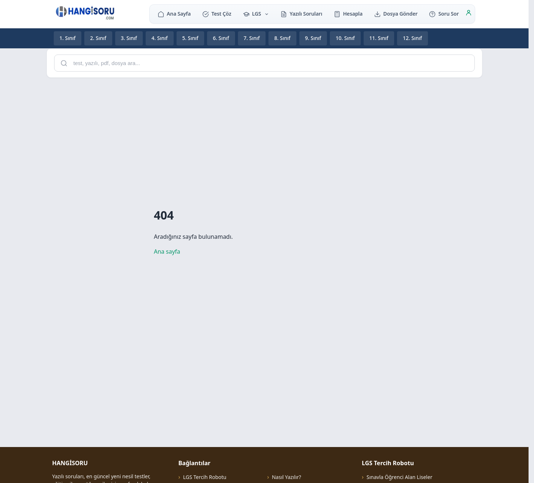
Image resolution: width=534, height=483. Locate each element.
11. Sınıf (379, 38)
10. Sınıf (345, 38)
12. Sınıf (412, 38)
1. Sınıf (68, 38)
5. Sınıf (190, 38)
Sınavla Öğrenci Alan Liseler (399, 477)
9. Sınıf (313, 38)
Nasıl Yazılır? (286, 477)
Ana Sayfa (174, 13)
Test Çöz (216, 13)
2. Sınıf (98, 38)
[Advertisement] (264, 134)
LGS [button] (256, 13)
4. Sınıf (159, 38)
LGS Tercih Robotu (204, 477)
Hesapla (348, 13)
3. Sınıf (129, 38)
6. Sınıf (221, 38)
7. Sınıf (252, 38)
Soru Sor (443, 13)
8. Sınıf (282, 38)
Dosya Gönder (396, 13)
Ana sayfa (167, 251)
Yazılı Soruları (301, 13)
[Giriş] (468, 14)
